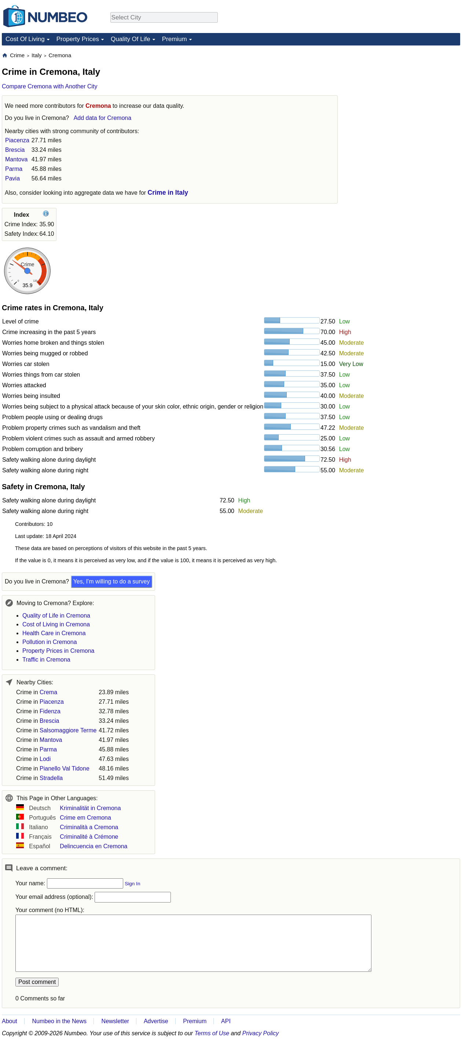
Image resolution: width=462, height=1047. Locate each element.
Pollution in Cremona (49, 642)
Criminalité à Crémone (89, 837)
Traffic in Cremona (46, 659)
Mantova (16, 159)
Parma (13, 169)
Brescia (15, 150)
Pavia (12, 178)
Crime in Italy (168, 192)
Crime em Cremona (85, 817)
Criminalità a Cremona (89, 827)
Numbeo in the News (59, 1021)
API (226, 1021)
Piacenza (17, 140)
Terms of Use (212, 1033)
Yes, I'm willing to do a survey (111, 581)
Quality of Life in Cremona (56, 615)
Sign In (132, 883)
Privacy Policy (260, 1033)
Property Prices (77, 39)
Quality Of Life (130, 39)
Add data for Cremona (102, 118)
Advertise (156, 1021)
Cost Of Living (25, 39)
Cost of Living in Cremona (56, 624)
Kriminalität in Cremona (90, 808)
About (9, 1021)
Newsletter (115, 1021)
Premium (174, 39)
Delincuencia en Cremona (93, 846)
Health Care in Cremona (54, 633)
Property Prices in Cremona (58, 651)
